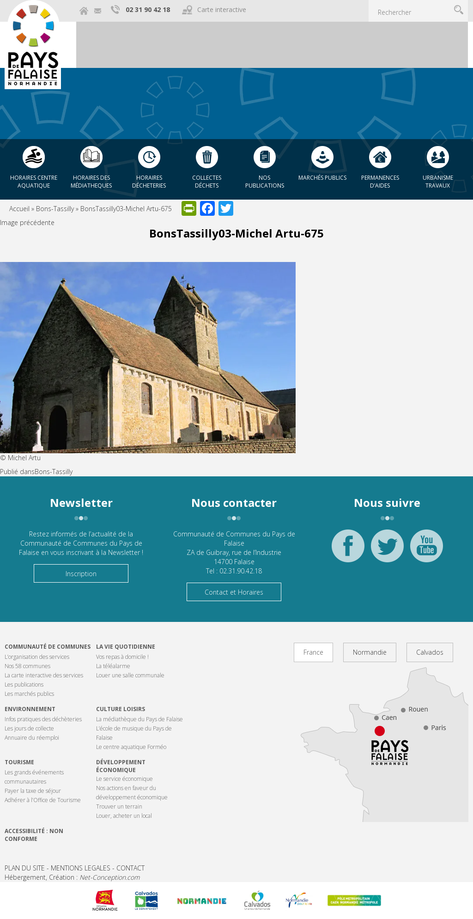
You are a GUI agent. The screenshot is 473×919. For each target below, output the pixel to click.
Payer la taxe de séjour (33, 791)
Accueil (19, 208)
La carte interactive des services (44, 675)
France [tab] (313, 652)
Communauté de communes (48, 647)
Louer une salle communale (130, 675)
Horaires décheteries (149, 181)
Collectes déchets (206, 181)
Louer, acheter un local (124, 816)
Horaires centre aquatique (33, 181)
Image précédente (27, 222)
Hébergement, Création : (72, 877)
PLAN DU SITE (25, 868)
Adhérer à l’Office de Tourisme (43, 800)
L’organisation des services (37, 657)
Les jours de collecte (29, 728)
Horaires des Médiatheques (91, 181)
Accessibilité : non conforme (34, 835)
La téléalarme (113, 666)
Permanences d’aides (380, 181)
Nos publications (264, 181)
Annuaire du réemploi (32, 738)
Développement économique (121, 766)
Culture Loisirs (120, 709)
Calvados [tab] (429, 652)
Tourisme (19, 762)
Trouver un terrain (119, 806)
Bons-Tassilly (55, 208)
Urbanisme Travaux (438, 181)
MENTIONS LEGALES (80, 868)
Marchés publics (322, 178)
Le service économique (124, 779)
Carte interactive (221, 9)
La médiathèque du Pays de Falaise (139, 719)
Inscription (81, 573)
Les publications (24, 684)
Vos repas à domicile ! (122, 657)
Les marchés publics (29, 694)
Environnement (30, 709)
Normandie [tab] (370, 652)
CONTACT (130, 868)
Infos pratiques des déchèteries (43, 719)
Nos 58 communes (27, 666)
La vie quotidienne (125, 647)
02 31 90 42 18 (148, 9)
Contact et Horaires (234, 592)
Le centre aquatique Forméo (131, 747)
